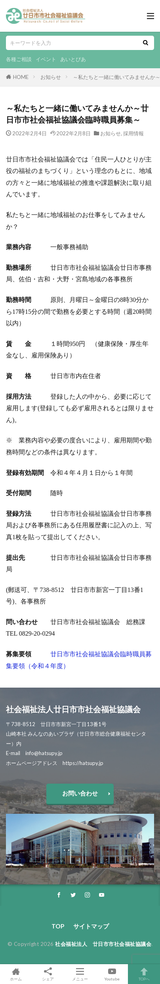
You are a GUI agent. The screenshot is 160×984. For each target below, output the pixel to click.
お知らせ (50, 77)
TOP (57, 926)
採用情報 (133, 133)
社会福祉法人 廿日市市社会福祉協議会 (103, 944)
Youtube (112, 974)
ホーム (16, 974)
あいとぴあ (73, 59)
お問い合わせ (80, 793)
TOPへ (144, 974)
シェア (48, 974)
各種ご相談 (19, 59)
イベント (46, 59)
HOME (21, 77)
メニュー (80, 974)
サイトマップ (91, 926)
